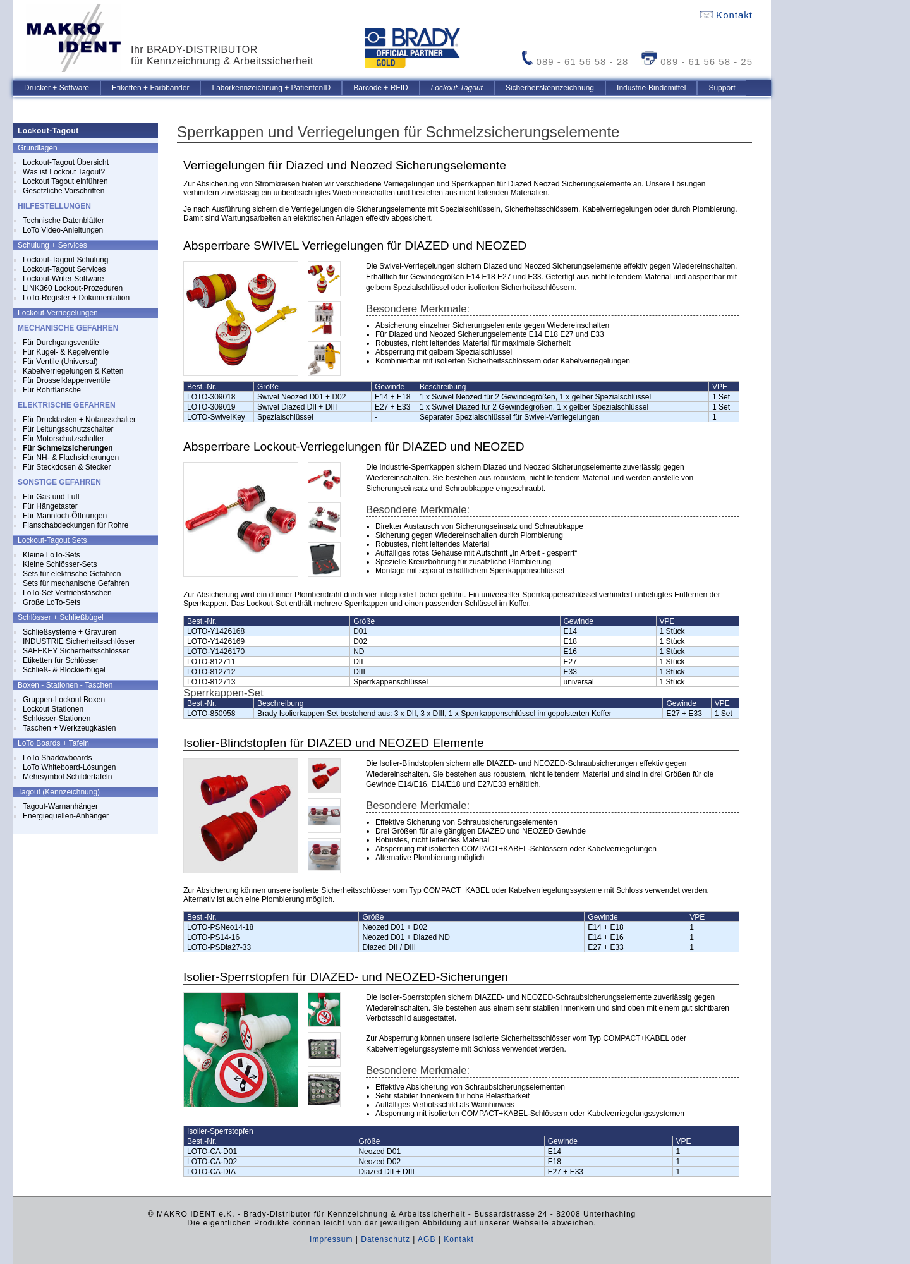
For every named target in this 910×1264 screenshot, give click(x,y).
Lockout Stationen (53, 709)
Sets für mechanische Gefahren (76, 583)
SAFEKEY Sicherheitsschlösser (76, 651)
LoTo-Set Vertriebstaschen (67, 592)
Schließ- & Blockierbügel (64, 669)
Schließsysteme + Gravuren (69, 632)
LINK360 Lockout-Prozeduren (73, 288)
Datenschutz (385, 1239)
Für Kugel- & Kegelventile (66, 352)
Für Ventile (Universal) (60, 361)
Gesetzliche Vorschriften (63, 190)
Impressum (331, 1239)
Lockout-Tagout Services (64, 269)
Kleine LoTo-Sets (51, 554)
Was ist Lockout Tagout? (64, 171)
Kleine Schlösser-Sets (60, 564)
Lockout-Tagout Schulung (65, 259)
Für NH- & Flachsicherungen (71, 457)
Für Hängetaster (50, 506)
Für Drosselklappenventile (67, 380)
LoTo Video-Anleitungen (63, 230)
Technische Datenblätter (63, 220)
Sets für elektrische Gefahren (72, 573)
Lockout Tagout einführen (65, 181)
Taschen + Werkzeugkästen (69, 728)
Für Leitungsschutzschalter (68, 429)
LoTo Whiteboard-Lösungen (69, 767)
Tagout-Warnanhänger (60, 806)
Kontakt (726, 14)
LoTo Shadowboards (57, 757)
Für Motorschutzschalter (63, 438)
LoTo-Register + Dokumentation (76, 297)
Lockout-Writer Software (63, 278)
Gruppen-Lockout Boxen (64, 699)
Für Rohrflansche (52, 390)
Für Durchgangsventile (61, 342)
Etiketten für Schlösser (61, 660)
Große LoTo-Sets (51, 602)
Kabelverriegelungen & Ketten (73, 371)
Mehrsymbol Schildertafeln (67, 776)
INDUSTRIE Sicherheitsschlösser (79, 641)
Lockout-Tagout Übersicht (66, 162)
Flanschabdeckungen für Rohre (75, 525)
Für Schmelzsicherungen (68, 448)
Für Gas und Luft (51, 496)
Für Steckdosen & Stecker (67, 467)
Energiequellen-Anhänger (66, 815)
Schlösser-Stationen (56, 718)
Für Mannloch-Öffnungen (65, 515)
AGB (426, 1239)
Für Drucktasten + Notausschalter (79, 419)
